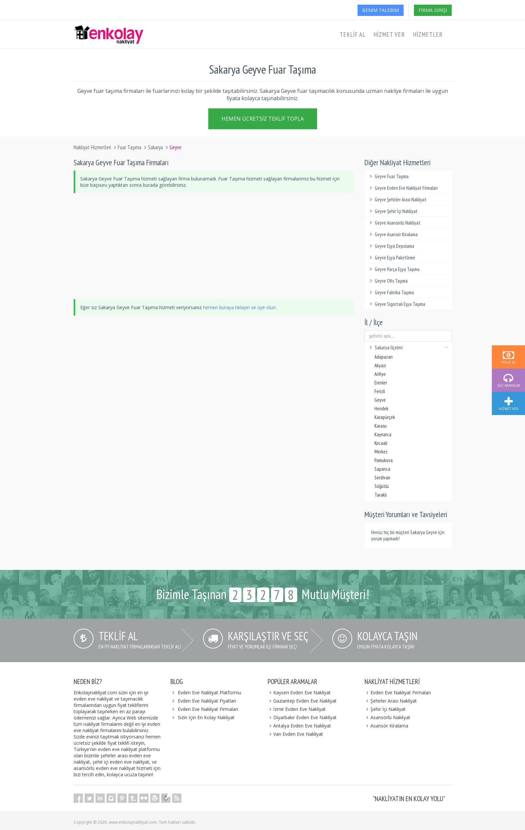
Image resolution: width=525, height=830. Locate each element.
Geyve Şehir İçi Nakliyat (393, 211)
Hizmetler (428, 34)
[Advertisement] (214, 246)
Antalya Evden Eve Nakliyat (299, 726)
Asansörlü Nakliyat (387, 717)
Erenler (380, 383)
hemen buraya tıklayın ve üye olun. (240, 307)
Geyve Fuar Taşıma (388, 176)
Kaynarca (382, 434)
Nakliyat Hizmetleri (92, 147)
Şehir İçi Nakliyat (385, 709)
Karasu (380, 426)
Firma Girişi (433, 10)
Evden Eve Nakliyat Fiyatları (207, 701)
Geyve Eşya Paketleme (391, 257)
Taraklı (380, 495)
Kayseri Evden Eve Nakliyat (299, 692)
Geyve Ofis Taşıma (388, 281)
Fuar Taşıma (129, 147)
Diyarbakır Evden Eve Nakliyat (302, 717)
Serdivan (382, 477)
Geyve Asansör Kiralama (393, 234)
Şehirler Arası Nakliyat (390, 701)
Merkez (381, 452)
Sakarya (155, 147)
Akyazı (380, 365)
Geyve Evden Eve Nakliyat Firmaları (403, 188)
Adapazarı (383, 357)
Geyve (380, 400)
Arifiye (380, 374)
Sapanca (382, 469)
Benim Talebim (380, 10)
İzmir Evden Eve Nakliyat (297, 709)
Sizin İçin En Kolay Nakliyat (206, 717)
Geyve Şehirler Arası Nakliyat (397, 199)
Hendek (381, 408)
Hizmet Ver (389, 34)
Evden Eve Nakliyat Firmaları (208, 709)
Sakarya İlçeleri (408, 347)
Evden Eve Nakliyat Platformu (209, 692)
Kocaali (380, 443)
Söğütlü (381, 486)
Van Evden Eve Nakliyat (295, 734)
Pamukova (383, 460)
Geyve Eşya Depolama (391, 246)
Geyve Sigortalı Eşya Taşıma (396, 304)
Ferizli (379, 391)
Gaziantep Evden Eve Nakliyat (302, 701)
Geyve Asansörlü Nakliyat (394, 223)
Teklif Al (352, 34)
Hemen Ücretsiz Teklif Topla (263, 118)
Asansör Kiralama (386, 726)
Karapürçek (384, 417)
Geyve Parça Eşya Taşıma (394, 269)
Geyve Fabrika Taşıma (391, 292)
